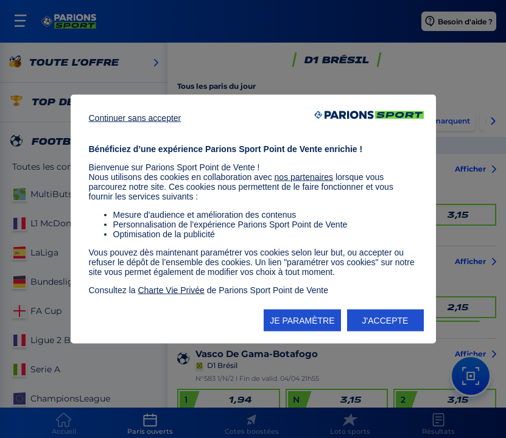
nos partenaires (304, 177)
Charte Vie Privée (171, 290)
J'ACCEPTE (385, 320)
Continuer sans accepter (135, 118)
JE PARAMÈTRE (302, 320)
